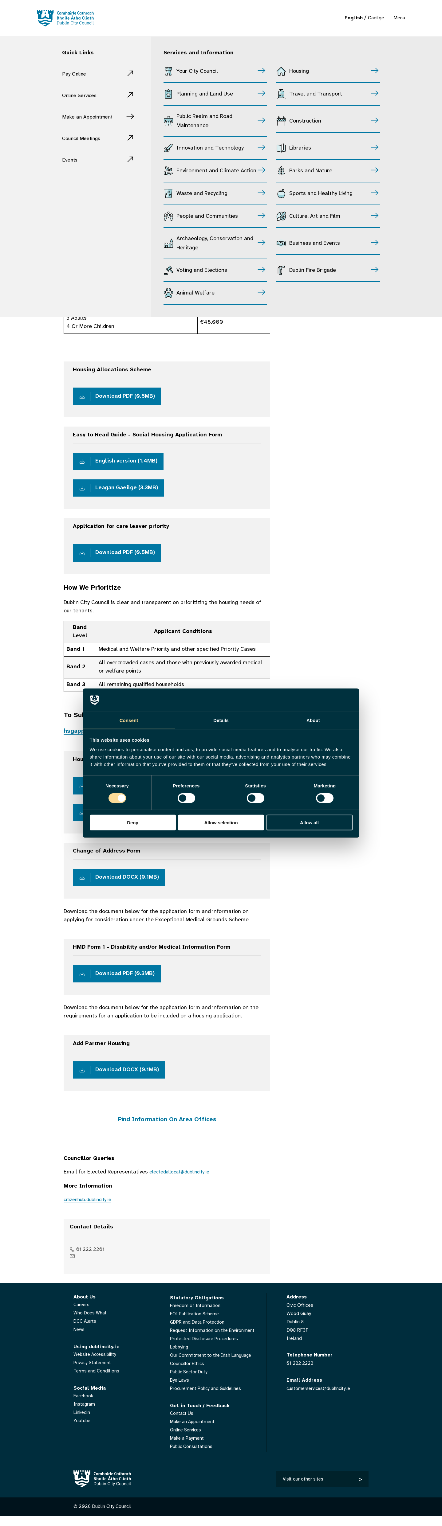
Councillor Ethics (187, 1373)
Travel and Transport (315, 94)
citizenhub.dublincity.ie (91, 1209)
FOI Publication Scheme (196, 1323)
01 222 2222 (301, 1373)
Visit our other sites (303, 1488)
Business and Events (314, 243)
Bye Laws (180, 1389)
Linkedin (82, 1422)
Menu (399, 18)
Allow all (309, 822)
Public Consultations (191, 1456)
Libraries (300, 148)
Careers (81, 1314)
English (354, 18)
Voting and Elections (201, 270)
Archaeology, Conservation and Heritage (214, 243)
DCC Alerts (85, 1330)
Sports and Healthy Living (321, 194)
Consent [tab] (129, 720)
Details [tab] (221, 720)
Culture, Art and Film (314, 216)
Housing (299, 71)
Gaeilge (376, 18)
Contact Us (182, 1423)
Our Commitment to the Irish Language (212, 1365)
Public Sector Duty (190, 1381)
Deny (132, 822)
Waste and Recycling (201, 194)
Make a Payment (187, 1447)
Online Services (82, 95)
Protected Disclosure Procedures (205, 1348)
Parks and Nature (310, 171)
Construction (305, 121)
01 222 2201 (92, 1259)
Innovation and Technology (210, 148)
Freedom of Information (196, 1315)
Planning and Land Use (204, 94)
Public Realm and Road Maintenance (204, 121)
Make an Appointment (91, 117)
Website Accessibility (96, 1364)
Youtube (82, 1430)
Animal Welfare (195, 293)
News (79, 1339)
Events (71, 160)
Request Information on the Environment (213, 1340)
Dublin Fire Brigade (312, 270)
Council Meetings (85, 138)
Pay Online (76, 74)
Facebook (84, 1405)
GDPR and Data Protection (198, 1331)
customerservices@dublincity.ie (319, 1397)
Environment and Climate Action (216, 171)
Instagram (84, 1413)
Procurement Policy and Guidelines (207, 1398)
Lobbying (179, 1356)
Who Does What (90, 1322)
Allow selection (221, 822)
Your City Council (197, 71)
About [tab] (313, 720)
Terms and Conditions (96, 1380)
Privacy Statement (92, 1372)
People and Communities (207, 216)
